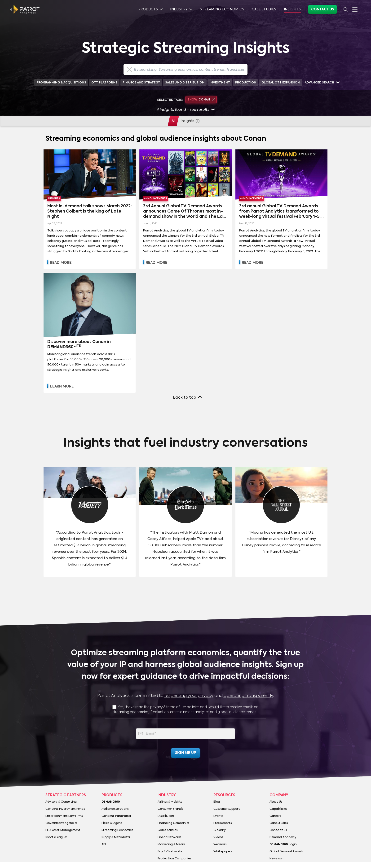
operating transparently (248, 696)
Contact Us (322, 9)
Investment (220, 82)
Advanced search (319, 82)
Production (245, 82)
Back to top (184, 398)
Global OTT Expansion (280, 82)
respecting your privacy (188, 696)
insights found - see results (185, 110)
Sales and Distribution (184, 82)
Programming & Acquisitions (61, 82)
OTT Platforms (104, 82)
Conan (201, 100)
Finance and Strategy (141, 82)
